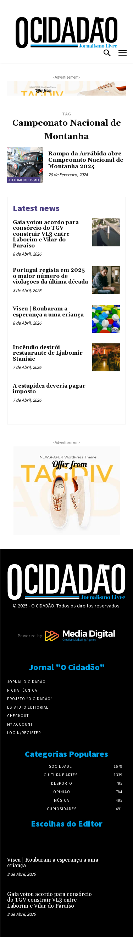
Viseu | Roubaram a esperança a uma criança (48, 311)
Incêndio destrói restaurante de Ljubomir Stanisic (48, 353)
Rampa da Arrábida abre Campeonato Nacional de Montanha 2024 (85, 160)
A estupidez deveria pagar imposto (49, 389)
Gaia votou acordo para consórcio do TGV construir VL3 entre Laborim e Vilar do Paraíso (46, 234)
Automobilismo (24, 180)
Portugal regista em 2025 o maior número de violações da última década (50, 276)
